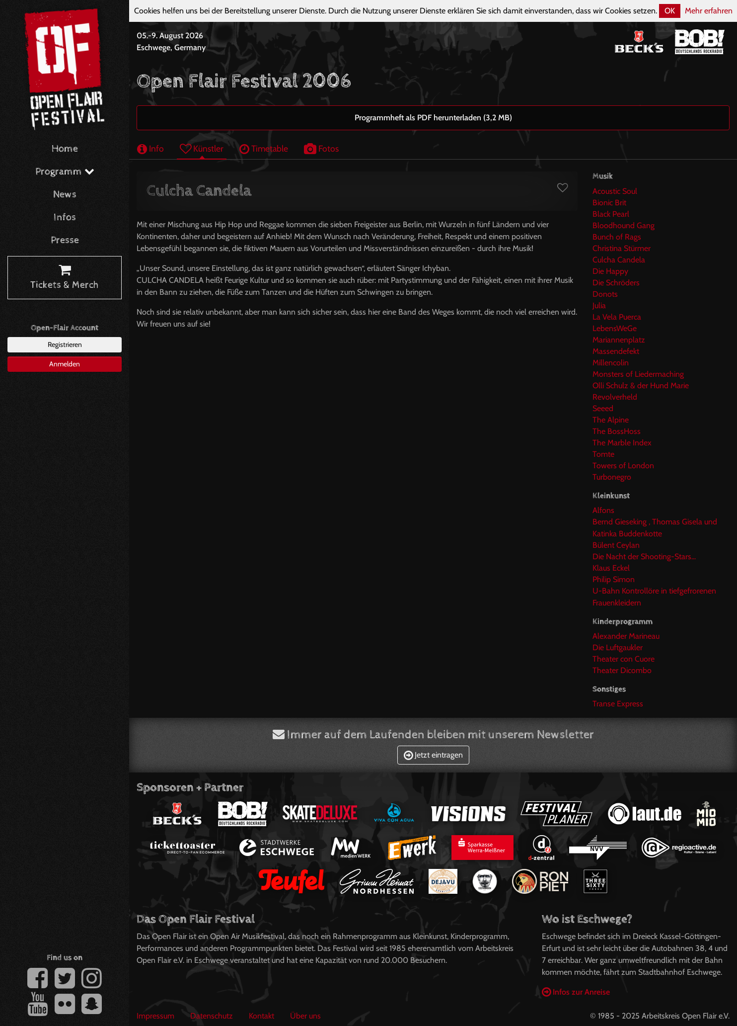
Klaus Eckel (611, 568)
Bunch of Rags (616, 237)
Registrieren (65, 344)
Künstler (201, 148)
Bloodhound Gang (623, 225)
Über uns (305, 1016)
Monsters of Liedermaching (638, 374)
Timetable (263, 148)
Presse (65, 240)
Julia (599, 305)
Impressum (155, 1016)
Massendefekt (615, 351)
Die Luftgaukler (617, 647)
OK (669, 10)
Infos (65, 217)
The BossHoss (616, 431)
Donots (605, 294)
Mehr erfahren (709, 10)
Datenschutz (211, 1016)
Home (65, 149)
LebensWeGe (614, 328)
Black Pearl (610, 214)
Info (150, 148)
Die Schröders (616, 282)
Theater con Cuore (623, 659)
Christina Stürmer (621, 248)
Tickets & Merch (64, 278)
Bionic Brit (609, 202)
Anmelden (64, 363)
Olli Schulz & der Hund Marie (640, 385)
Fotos (321, 148)
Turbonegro (611, 477)
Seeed (602, 408)
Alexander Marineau (626, 636)
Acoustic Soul (614, 191)
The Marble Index (622, 442)
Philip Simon (613, 579)
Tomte (603, 454)
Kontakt (261, 1016)
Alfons (603, 510)
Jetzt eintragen (433, 755)
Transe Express (617, 703)
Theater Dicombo (622, 670)
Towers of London (623, 465)
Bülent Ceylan (616, 545)
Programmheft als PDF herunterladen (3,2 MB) (433, 117)
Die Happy (610, 271)
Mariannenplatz (618, 339)
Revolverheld (614, 397)
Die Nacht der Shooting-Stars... (644, 556)
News (64, 194)
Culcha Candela (618, 259)
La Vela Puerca (616, 317)
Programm (64, 171)
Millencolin (610, 362)
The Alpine (610, 420)
